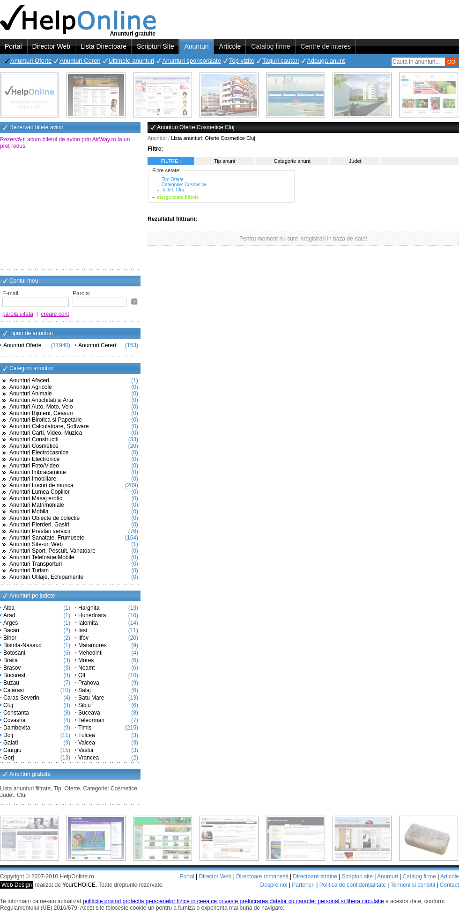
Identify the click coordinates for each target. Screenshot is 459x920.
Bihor (9, 638)
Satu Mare (91, 697)
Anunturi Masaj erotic (35, 498)
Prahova (88, 682)
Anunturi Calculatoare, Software (49, 426)
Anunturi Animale (30, 393)
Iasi (82, 630)
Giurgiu (12, 750)
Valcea (86, 742)
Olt (81, 675)
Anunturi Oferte (31, 60)
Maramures (92, 645)
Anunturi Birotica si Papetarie (45, 419)
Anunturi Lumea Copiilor (39, 492)
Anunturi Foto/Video (34, 465)
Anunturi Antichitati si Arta (41, 400)
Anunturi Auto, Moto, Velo (41, 406)
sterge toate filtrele (178, 197)
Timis (84, 727)
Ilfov (83, 638)
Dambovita (16, 727)
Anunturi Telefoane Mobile (41, 557)
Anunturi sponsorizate (191, 60)
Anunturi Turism (29, 570)
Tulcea (86, 735)
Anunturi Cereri (79, 60)
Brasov (12, 667)
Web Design (16, 885)
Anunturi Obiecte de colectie (44, 518)
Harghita (88, 608)
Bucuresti (15, 675)
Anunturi (196, 46)
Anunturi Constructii (34, 439)
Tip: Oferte (173, 179)
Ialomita (88, 623)
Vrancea (88, 757)
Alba (9, 608)
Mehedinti (90, 653)
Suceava (89, 712)
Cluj (8, 705)
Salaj (84, 690)
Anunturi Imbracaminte (37, 472)
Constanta (16, 712)
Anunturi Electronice (34, 459)
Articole (230, 46)
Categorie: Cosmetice (184, 184)
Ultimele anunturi (132, 60)
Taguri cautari (280, 60)
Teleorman (91, 720)
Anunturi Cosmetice (34, 446)
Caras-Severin (21, 697)
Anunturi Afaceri (29, 380)
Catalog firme (270, 46)
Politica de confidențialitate (352, 885)
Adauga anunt (326, 60)
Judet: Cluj (173, 189)
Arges (10, 623)
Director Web (51, 46)
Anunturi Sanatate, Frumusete (46, 537)
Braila (10, 660)
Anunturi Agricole (30, 387)
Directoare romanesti (262, 876)
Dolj (8, 735)
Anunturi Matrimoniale (36, 505)
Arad (9, 615)
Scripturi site (357, 876)
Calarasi (13, 690)
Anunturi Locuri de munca (41, 485)
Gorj (8, 757)
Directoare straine (315, 876)
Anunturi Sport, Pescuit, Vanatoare (52, 551)
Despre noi (273, 885)
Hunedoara (92, 615)
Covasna (14, 720)
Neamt (86, 667)
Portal (13, 46)
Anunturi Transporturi (35, 564)
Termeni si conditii (412, 885)
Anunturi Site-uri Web (36, 544)
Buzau (11, 682)
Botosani (14, 653)
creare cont (55, 314)
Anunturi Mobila (28, 511)
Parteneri (303, 885)
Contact (449, 885)
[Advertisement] (70, 210)
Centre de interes (326, 46)
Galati (10, 742)
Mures (86, 660)
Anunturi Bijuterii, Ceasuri (41, 413)
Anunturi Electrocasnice (38, 452)
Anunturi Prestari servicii (39, 531)
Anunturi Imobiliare (32, 478)
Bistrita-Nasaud (22, 645)
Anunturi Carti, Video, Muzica (45, 433)
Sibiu (84, 705)
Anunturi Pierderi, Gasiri (39, 524)
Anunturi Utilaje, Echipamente (46, 577)
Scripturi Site (155, 46)
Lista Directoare (103, 46)
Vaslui (85, 750)
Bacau (11, 630)
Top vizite (241, 60)
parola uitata (17, 314)
